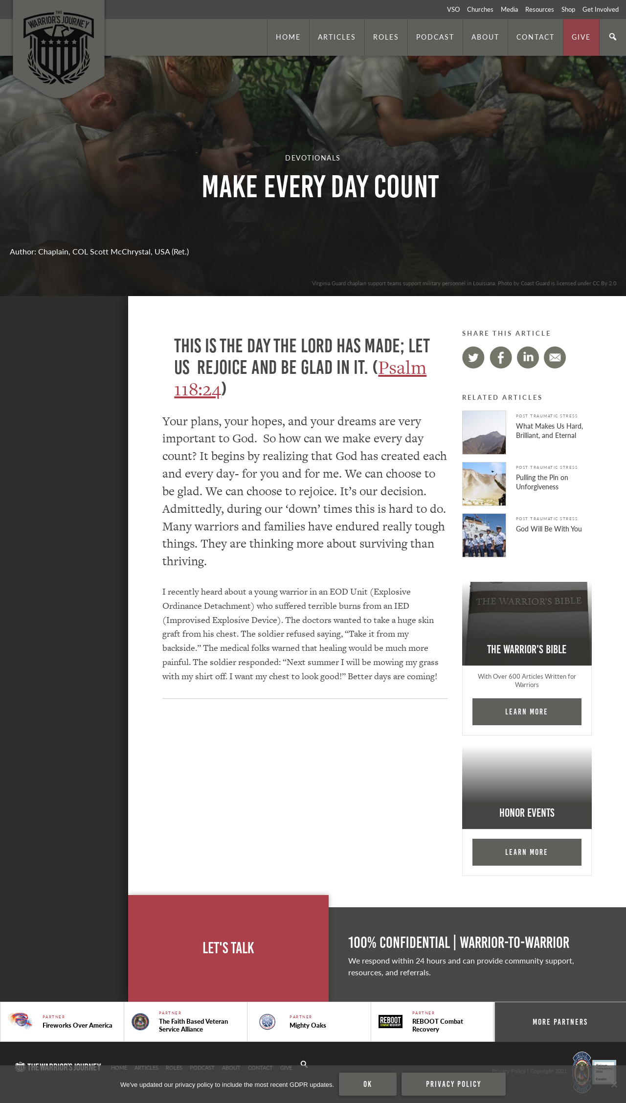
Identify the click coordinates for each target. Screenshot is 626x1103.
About (485, 37)
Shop (568, 9)
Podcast (435, 37)
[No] (614, 1084)
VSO (453, 9)
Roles (386, 37)
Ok (367, 1084)
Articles (337, 37)
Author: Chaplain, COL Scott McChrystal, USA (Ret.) (99, 251)
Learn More (526, 711)
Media (509, 9)
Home (288, 37)
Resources (539, 9)
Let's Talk (228, 948)
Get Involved (600, 9)
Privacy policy (453, 1084)
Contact (535, 37)
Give (581, 37)
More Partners (560, 1021)
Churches (480, 9)
